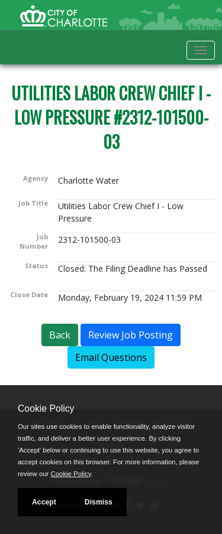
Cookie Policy (46, 408)
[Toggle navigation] (200, 50)
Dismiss (98, 502)
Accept (44, 502)
